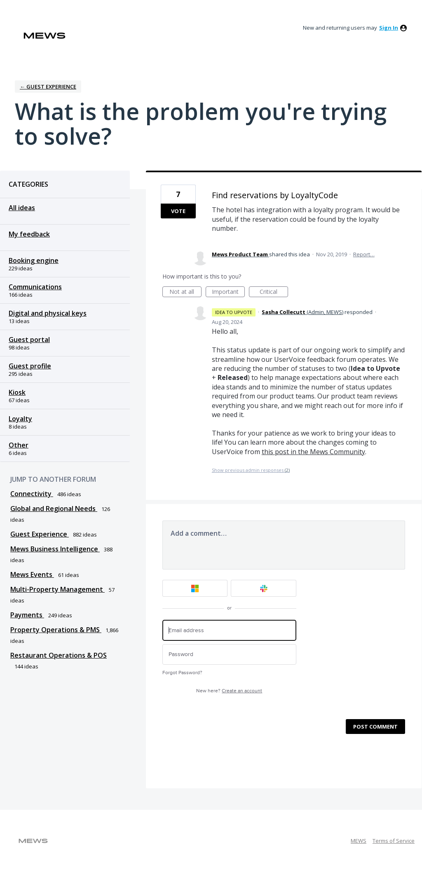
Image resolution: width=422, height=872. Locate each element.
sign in (388, 27)
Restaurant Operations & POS (58, 655)
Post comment (375, 726)
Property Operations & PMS (55, 629)
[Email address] (229, 630)
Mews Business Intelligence (55, 548)
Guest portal (29, 339)
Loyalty (20, 418)
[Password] (229, 654)
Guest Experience (39, 534)
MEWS (358, 840)
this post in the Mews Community (313, 451)
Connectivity (31, 493)
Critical (274, 292)
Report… (364, 254)
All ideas (22, 207)
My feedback (29, 234)
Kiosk (17, 392)
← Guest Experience (48, 86)
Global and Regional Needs (53, 508)
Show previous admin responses (251, 470)
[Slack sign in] (263, 588)
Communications (35, 286)
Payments (27, 614)
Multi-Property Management (57, 589)
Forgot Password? (182, 673)
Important (228, 292)
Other (18, 445)
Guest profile (30, 365)
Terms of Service (394, 840)
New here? (229, 691)
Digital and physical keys (48, 313)
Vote (178, 211)
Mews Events (32, 574)
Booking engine (34, 260)
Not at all (185, 292)
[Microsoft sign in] (195, 588)
